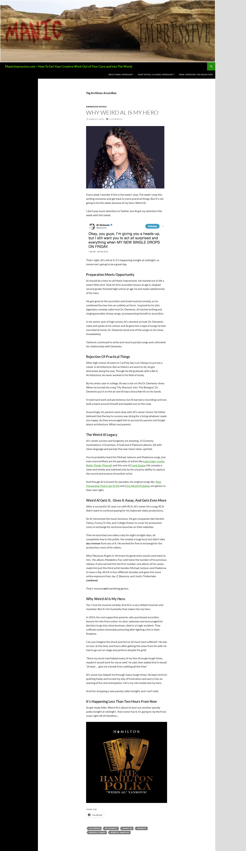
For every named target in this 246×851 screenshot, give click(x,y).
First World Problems (137, 485)
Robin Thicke (93, 465)
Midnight (141, 828)
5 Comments (115, 119)
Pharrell (107, 465)
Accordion (94, 828)
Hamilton (127, 828)
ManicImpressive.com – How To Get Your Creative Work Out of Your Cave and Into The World (68, 66)
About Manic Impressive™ (120, 74)
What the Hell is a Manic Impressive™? (156, 74)
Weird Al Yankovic (119, 832)
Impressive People (96, 106)
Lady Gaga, (149, 461)
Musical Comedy (97, 832)
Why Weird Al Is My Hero (122, 112)
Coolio (160, 461)
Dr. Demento (111, 828)
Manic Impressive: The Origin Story (196, 74)
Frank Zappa (138, 465)
